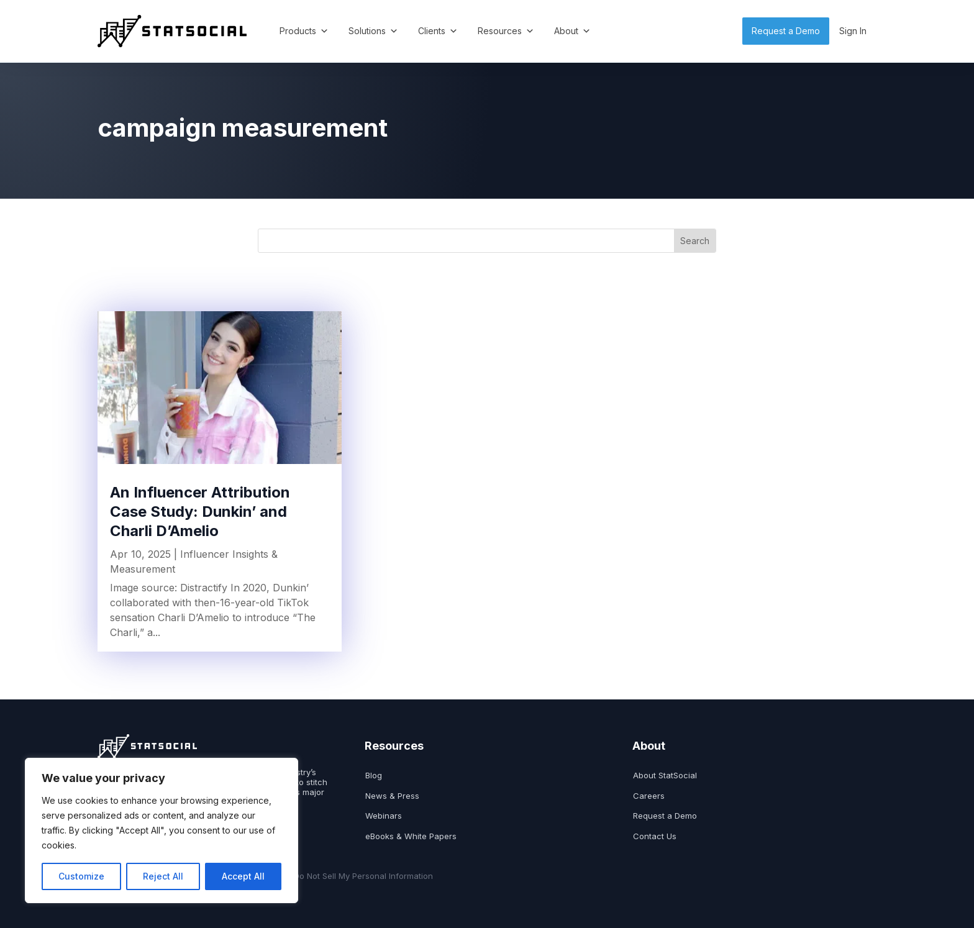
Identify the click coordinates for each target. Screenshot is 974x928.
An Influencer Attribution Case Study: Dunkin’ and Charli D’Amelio (200, 511)
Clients (438, 31)
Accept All (243, 876)
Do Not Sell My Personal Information (363, 876)
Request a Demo (786, 30)
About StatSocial (665, 775)
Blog (373, 775)
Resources (506, 31)
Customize (81, 876)
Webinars (383, 816)
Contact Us (654, 836)
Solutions (373, 31)
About (572, 31)
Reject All (163, 876)
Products (304, 31)
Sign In (853, 30)
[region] (161, 830)
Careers (649, 796)
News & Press (392, 796)
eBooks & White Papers (411, 836)
